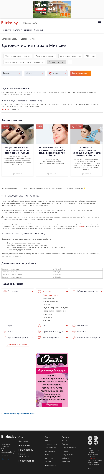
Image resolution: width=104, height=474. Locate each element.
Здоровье (11, 291)
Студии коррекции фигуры (55, 307)
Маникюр (47, 314)
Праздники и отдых (50, 331)
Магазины (79, 331)
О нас (21, 437)
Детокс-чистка (56, 62)
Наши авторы (26, 449)
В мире (65, 451)
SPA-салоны (48, 298)
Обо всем (66, 461)
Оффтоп (66, 458)
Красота (44, 291)
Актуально (50, 451)
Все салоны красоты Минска (17, 413)
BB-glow (90, 56)
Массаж (46, 320)
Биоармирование (45, 56)
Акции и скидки (11, 120)
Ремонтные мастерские (86, 337)
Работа (65, 437)
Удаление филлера (70, 56)
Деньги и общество (15, 337)
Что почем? (50, 447)
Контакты (5, 458)
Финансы (49, 458)
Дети (8, 325)
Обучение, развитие (84, 291)
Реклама (23, 441)
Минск (48, 440)
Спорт (48, 461)
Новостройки (26, 460)
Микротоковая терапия (18, 56)
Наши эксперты (23, 454)
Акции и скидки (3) (79, 74)
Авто (8, 331)
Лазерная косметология (54, 311)
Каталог (17, 30)
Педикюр (47, 317)
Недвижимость (52, 444)
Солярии (47, 304)
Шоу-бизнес (67, 454)
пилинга (81, 226)
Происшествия (69, 447)
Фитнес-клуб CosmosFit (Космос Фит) (21, 101)
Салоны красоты (9, 39)
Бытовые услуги (48, 337)
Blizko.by (91, 458)
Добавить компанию (17, 344)
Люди (47, 437)
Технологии (50, 465)
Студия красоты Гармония (15, 89)
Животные (79, 325)
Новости (6, 30)
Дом (42, 325)
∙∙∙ (70, 62)
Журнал (38, 30)
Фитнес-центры (50, 301)
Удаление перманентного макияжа (24, 62)
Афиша (48, 454)
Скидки (28, 30)
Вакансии (24, 445)
